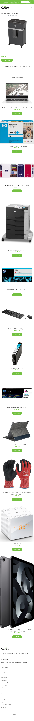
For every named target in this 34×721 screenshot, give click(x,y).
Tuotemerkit (10, 51)
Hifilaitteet (3, 675)
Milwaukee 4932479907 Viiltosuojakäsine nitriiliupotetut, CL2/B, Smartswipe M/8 (17, 493)
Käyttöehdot (4, 702)
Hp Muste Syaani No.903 (17, 368)
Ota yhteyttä (4, 699)
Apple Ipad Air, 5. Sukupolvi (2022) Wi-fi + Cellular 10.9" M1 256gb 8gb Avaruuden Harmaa (17, 630)
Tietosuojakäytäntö (6, 704)
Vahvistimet (4, 688)
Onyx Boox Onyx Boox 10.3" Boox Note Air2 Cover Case (17, 445)
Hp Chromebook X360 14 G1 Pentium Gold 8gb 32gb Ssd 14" (17, 108)
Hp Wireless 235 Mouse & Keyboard (17, 329)
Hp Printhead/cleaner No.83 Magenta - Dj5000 (17, 185)
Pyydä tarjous (25, 2)
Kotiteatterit (4, 677)
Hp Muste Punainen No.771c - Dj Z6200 (17, 289)
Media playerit (4, 682)
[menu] (32, 7)
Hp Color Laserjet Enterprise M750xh (17, 250)
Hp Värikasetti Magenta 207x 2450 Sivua (17, 407)
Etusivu (2, 15)
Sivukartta (3, 707)
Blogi (2, 697)
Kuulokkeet (4, 680)
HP (14, 51)
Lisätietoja (7, 60)
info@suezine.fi (4, 667)
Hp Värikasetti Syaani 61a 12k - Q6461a (17, 146)
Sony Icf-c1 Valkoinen (17, 544)
